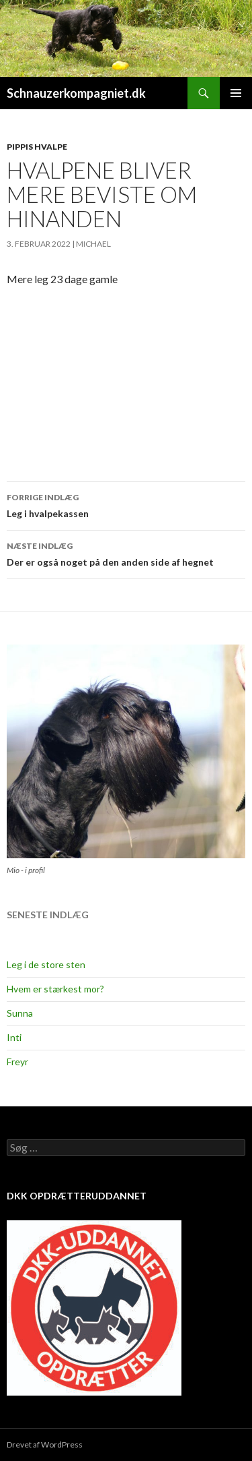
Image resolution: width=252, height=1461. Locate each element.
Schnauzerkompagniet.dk (76, 93)
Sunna (20, 1013)
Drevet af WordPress (45, 1444)
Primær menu (236, 93)
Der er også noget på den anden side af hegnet (126, 553)
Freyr (17, 1061)
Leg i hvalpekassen (126, 504)
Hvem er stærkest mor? (55, 988)
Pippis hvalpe (37, 147)
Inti (14, 1037)
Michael (93, 244)
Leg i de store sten (46, 964)
